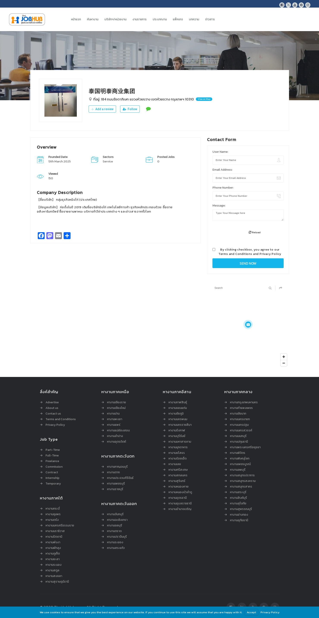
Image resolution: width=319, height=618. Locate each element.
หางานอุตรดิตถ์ (116, 442)
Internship (52, 478)
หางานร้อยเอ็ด (177, 458)
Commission (54, 467)
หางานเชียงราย (116, 402)
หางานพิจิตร (237, 453)
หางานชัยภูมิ (176, 413)
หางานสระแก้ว (116, 548)
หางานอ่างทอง (239, 515)
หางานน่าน (113, 413)
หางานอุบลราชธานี (180, 503)
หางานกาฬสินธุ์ (177, 402)
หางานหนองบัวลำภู (180, 492)
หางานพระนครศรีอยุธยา (245, 447)
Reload (255, 232)
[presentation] (245, 232)
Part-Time (53, 450)
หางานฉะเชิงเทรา (117, 520)
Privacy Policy (270, 254)
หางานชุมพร (53, 514)
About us (52, 408)
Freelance (52, 461)
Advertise (52, 402)
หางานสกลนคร (177, 475)
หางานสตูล (52, 570)
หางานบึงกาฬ (176, 430)
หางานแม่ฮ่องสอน (118, 430)
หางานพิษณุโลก (239, 458)
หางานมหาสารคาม (179, 442)
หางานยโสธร (176, 453)
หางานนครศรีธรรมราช (60, 525)
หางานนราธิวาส (55, 531)
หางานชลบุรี (114, 525)
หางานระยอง (115, 542)
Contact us (53, 413)
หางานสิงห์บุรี (238, 498)
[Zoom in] (284, 357)
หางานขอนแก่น (177, 408)
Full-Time (52, 455)
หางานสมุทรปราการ (242, 475)
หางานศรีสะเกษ (178, 470)
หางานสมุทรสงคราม (243, 481)
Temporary (53, 483)
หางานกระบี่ (53, 509)
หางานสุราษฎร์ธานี (57, 582)
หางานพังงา (53, 542)
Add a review (102, 109)
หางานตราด (114, 531)
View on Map (204, 99)
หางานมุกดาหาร (178, 447)
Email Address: (222, 169)
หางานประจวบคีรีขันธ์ (120, 478)
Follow (130, 109)
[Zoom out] (284, 363)
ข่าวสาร (210, 19)
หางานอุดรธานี (177, 498)
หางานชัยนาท (238, 413)
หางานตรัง (52, 520)
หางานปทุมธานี (239, 442)
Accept (251, 612)
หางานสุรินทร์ (176, 481)
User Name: (220, 151)
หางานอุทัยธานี (239, 520)
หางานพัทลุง (53, 548)
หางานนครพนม (177, 419)
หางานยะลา (53, 559)
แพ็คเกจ (178, 19)
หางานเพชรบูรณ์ (240, 464)
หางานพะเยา (114, 419)
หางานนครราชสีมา (180, 425)
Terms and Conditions (235, 254)
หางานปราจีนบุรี (117, 537)
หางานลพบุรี (237, 470)
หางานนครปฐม (239, 425)
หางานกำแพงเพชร (241, 408)
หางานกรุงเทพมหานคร (244, 402)
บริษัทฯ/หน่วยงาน (115, 19)
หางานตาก (113, 472)
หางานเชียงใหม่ (116, 408)
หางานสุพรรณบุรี (241, 509)
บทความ (194, 19)
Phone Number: (223, 187)
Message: (218, 205)
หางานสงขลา (54, 576)
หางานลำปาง (115, 436)
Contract (52, 472)
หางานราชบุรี (115, 489)
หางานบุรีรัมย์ (176, 436)
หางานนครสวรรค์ (241, 430)
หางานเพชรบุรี (116, 483)
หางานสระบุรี (238, 492)
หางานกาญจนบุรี (117, 467)
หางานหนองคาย (178, 487)
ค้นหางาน (92, 19)
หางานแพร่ (113, 425)
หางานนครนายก (240, 419)
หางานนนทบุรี (238, 436)
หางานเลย (174, 464)
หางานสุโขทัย (238, 503)
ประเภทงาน (160, 19)
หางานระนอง (53, 565)
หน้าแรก (76, 19)
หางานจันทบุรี (115, 514)
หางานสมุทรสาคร (241, 487)
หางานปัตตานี (54, 537)
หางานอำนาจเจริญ (179, 509)
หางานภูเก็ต (53, 553)
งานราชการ (139, 19)
